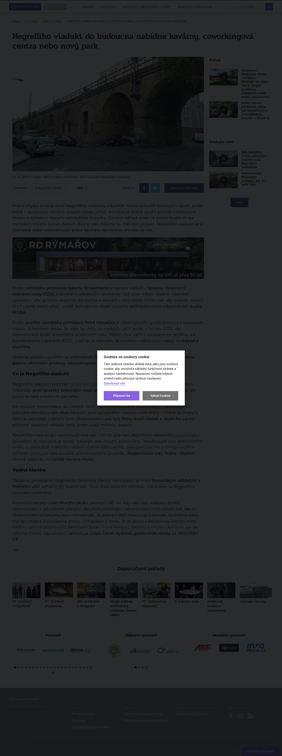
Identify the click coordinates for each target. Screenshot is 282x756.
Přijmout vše (121, 395)
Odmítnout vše (114, 383)
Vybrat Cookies (160, 395)
